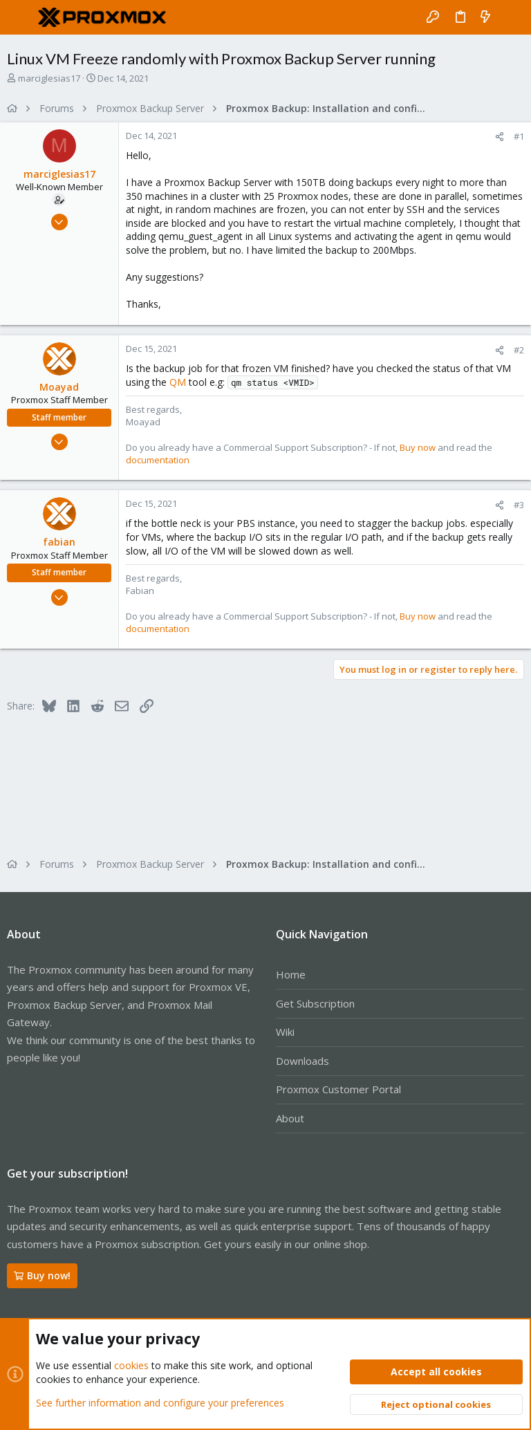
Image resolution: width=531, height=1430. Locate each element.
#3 (519, 505)
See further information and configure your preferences (160, 1402)
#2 (519, 350)
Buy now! (42, 1275)
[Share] (499, 136)
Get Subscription (315, 1003)
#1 (519, 136)
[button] (21, 17)
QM (177, 382)
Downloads (302, 1061)
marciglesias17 (49, 78)
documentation (157, 460)
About (290, 1118)
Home (291, 974)
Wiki (285, 1032)
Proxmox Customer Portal (338, 1089)
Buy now (418, 447)
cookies (131, 1365)
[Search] (510, 17)
